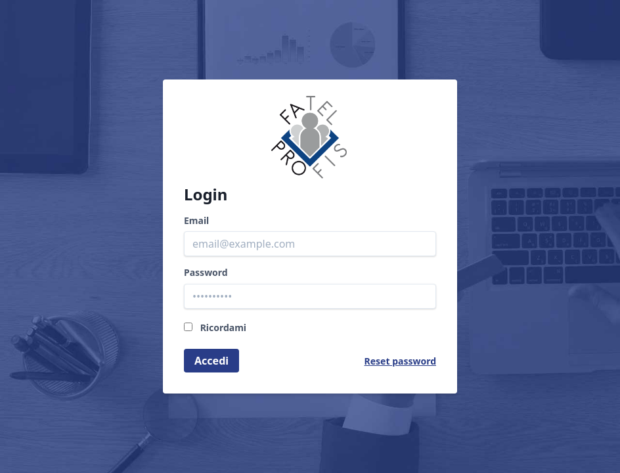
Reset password (401, 361)
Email (196, 221)
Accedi (211, 360)
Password (206, 273)
